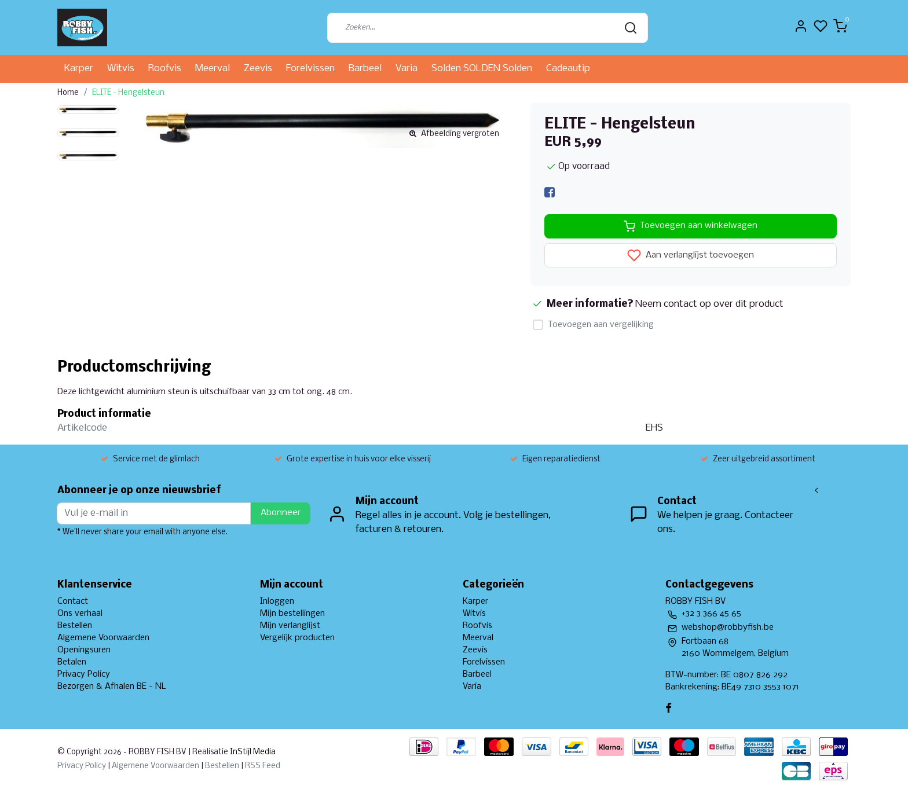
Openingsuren (84, 650)
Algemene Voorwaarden (103, 638)
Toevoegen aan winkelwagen (690, 226)
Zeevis (258, 68)
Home (68, 93)
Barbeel (365, 68)
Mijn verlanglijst (290, 625)
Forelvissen (310, 68)
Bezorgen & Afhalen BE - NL (111, 686)
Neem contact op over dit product (709, 304)
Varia (407, 68)
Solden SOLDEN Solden (481, 68)
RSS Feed (262, 766)
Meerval (212, 68)
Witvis (120, 68)
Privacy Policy (83, 674)
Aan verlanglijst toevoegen (690, 255)
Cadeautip (568, 68)
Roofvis (164, 68)
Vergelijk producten (297, 638)
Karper (78, 68)
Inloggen (277, 601)
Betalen (71, 662)
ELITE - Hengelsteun (128, 93)
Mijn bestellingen (292, 613)
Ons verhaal (79, 613)
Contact (72, 601)
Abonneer (281, 513)
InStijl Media (252, 752)
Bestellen (74, 625)
